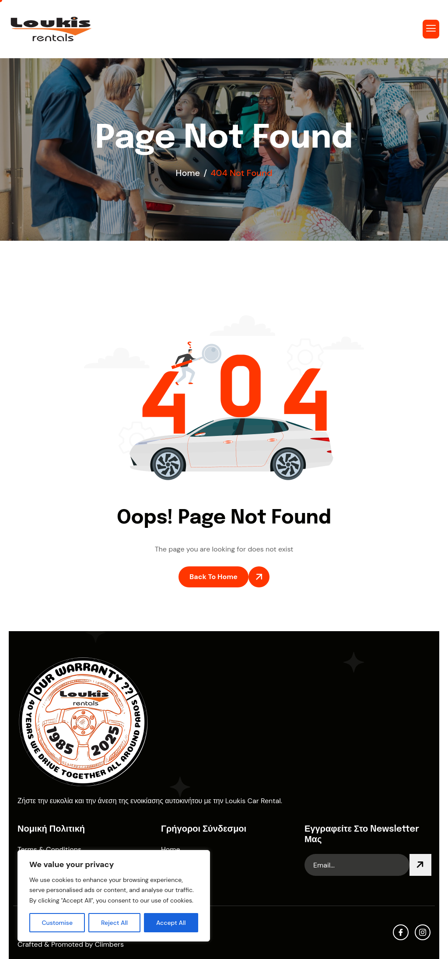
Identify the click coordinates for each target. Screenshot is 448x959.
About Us (176, 865)
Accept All (171, 923)
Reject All (114, 923)
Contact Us (179, 881)
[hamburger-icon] (431, 29)
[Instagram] (422, 932)
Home (170, 849)
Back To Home (213, 576)
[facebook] (401, 932)
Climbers (109, 944)
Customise (57, 923)
